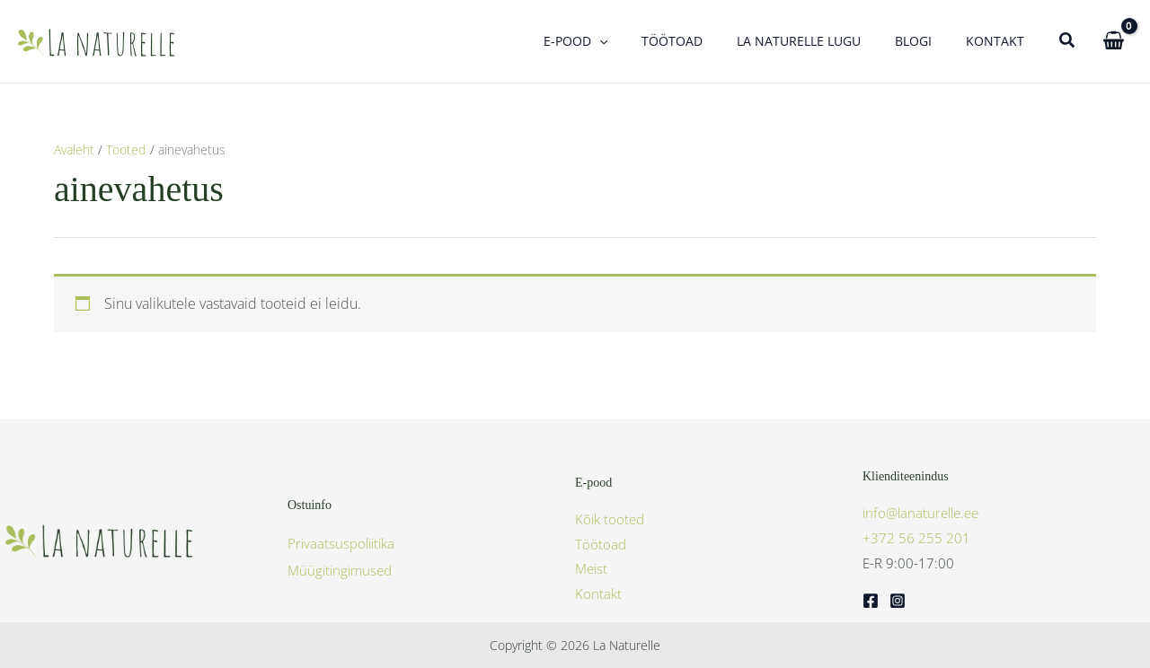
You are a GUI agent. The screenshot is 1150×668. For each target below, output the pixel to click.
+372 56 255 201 (916, 538)
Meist (591, 568)
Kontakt (598, 593)
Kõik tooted (609, 519)
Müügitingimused (340, 570)
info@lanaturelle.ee (920, 513)
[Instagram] (897, 601)
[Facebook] (870, 601)
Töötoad (600, 544)
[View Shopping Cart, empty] (1113, 40)
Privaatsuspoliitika (341, 543)
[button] (640, 41)
